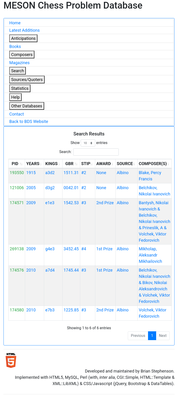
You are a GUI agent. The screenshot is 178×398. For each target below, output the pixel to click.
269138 (17, 248)
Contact (16, 114)
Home (14, 22)
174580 (17, 309)
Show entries (88, 143)
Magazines (19, 62)
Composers (22, 54)
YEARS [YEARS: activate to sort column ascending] (32, 163)
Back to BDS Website (28, 121)
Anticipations (23, 38)
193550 (17, 172)
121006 (17, 187)
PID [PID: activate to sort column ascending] (15, 163)
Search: (89, 152)
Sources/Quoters (27, 79)
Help (15, 97)
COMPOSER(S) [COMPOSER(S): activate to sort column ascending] (153, 163)
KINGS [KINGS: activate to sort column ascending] (51, 163)
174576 (17, 270)
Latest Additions (24, 30)
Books (15, 46)
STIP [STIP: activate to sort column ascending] (85, 163)
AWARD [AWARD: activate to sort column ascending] (103, 163)
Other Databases (26, 105)
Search (17, 70)
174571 (17, 202)
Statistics (20, 88)
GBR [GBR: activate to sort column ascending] (69, 163)
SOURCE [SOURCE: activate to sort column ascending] (125, 163)
